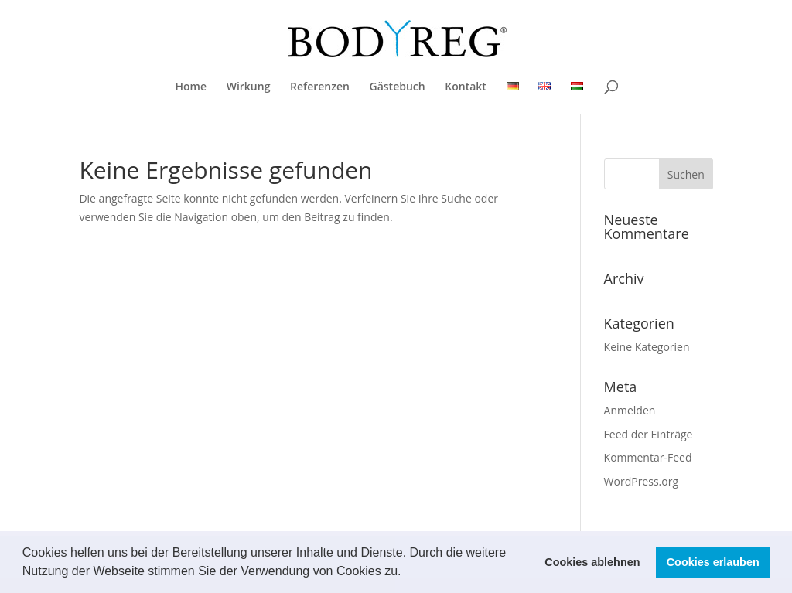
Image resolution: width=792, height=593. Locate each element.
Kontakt (465, 87)
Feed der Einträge (648, 434)
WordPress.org (641, 481)
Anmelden (630, 410)
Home (191, 87)
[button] (407, 573)
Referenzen (320, 87)
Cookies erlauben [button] (713, 562)
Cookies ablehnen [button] (592, 562)
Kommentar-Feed (648, 457)
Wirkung (249, 87)
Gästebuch (397, 87)
